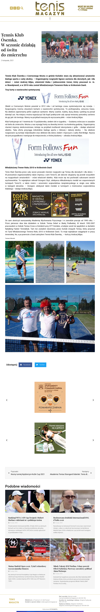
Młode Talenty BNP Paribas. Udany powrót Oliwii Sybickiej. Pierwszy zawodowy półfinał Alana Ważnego (72, 568)
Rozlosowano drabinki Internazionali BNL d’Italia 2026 (71, 518)
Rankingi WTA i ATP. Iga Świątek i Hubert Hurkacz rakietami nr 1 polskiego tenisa (26, 518)
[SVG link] (50, 8)
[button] (50, 18)
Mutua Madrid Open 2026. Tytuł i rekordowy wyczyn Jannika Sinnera (27, 567)
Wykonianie (50, 609)
